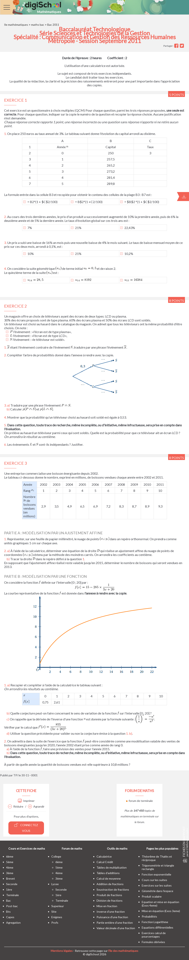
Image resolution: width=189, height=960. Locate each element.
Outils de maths (117, 848)
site (53, 911)
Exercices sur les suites (157, 885)
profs (54, 922)
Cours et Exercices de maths (26, 848)
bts (8, 911)
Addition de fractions (110, 884)
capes (10, 917)
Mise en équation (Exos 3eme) (161, 911)
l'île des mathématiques (123, 950)
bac (8, 900)
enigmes (56, 917)
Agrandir (36, 806)
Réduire (15, 806)
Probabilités (149, 916)
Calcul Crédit (105, 862)
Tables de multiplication (112, 867)
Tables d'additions (108, 873)
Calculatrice (104, 856)
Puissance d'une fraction (112, 917)
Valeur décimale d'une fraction (116, 928)
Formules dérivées (153, 942)
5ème (9, 862)
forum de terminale (139, 800)
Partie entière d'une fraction (115, 922)
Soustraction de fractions (113, 889)
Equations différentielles (157, 927)
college (56, 856)
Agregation (13, 922)
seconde (11, 884)
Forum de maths (72, 848)
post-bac (12, 906)
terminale (12, 895)
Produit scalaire (152, 896)
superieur (57, 906)
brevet (10, 878)
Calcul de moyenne (109, 878)
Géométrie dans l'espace (157, 891)
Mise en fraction (107, 906)
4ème (9, 867)
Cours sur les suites (154, 880)
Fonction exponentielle (156, 874)
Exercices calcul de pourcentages (154, 934)
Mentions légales (62, 950)
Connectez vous (26, 827)
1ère (9, 889)
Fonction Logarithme (155, 922)
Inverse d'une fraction (111, 911)
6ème (9, 856)
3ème (9, 873)
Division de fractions (110, 900)
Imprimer (26, 800)
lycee (55, 884)
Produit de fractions (109, 895)
